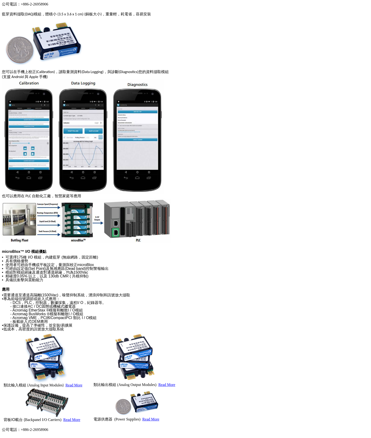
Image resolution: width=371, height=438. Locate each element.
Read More (74, 385)
